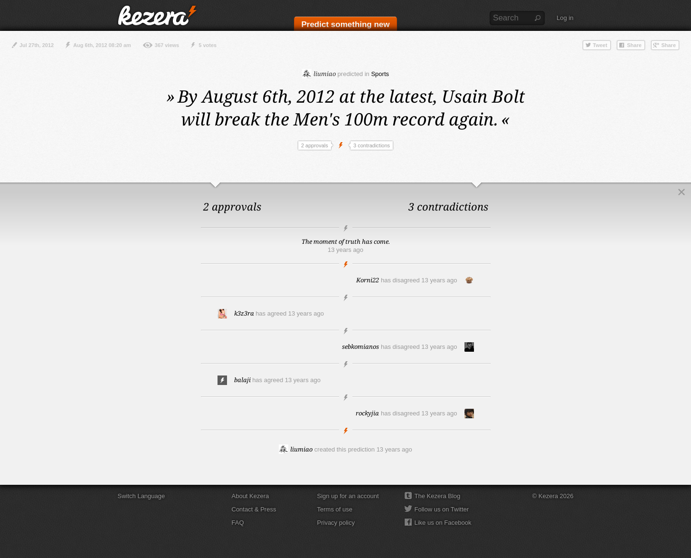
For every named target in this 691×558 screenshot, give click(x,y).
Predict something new (345, 24)
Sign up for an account (348, 496)
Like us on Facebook (443, 522)
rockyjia (367, 413)
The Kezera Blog (438, 496)
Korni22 (367, 280)
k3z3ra (244, 313)
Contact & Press (254, 509)
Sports (380, 73)
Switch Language (141, 496)
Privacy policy (336, 522)
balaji (242, 379)
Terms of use (334, 509)
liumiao (319, 73)
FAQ (238, 522)
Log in (565, 17)
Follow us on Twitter (442, 509)
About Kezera (250, 496)
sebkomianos (360, 346)
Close (681, 192)
